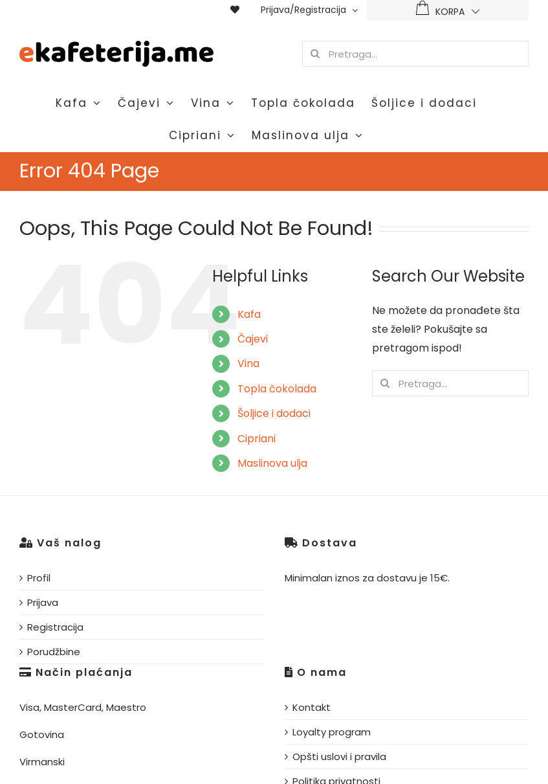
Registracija (55, 627)
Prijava (42, 602)
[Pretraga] (315, 54)
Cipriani (256, 438)
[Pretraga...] (415, 54)
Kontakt (311, 707)
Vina (248, 363)
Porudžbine (53, 651)
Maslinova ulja (272, 463)
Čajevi (252, 338)
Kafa (249, 314)
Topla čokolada (276, 388)
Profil (38, 578)
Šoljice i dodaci (274, 413)
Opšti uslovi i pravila (339, 756)
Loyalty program (331, 732)
